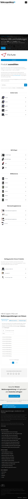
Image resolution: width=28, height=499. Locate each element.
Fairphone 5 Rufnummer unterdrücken (8, 457)
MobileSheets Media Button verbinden (8, 458)
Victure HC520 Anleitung (7, 355)
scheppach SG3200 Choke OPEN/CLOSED (8, 463)
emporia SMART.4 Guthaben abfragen (8, 460)
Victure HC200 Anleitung (7, 347)
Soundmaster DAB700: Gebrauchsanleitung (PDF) (10, 436)
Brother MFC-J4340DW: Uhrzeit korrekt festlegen (10, 431)
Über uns (3, 473)
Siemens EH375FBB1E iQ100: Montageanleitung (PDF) (10, 443)
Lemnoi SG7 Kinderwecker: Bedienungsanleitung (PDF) (10, 442)
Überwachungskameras (14, 206)
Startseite (2, 36)
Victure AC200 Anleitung (7, 337)
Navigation (14, 60)
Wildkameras (14, 174)
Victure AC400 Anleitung (7, 339)
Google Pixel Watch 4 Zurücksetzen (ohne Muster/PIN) (10, 462)
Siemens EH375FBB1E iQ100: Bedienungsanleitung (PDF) (11, 445)
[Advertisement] (14, 20)
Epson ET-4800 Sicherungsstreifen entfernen (9, 467)
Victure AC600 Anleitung (7, 341)
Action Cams (14, 93)
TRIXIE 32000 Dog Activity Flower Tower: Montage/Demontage (12, 433)
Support (3, 48)
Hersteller (7, 36)
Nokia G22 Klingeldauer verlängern (7, 453)
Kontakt (3, 477)
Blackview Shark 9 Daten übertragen (8, 455)
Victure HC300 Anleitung (7, 349)
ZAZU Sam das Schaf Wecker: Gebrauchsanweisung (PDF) (11, 438)
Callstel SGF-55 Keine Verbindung (7, 465)
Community (9, 48)
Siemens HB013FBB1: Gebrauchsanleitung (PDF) (10, 435)
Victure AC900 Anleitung (7, 345)
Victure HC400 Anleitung (7, 351)
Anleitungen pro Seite (8, 331)
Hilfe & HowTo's (13, 320)
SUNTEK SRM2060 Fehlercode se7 (7, 451)
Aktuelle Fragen (22, 320)
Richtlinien (3, 475)
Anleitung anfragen (14, 396)
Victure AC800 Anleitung (7, 343)
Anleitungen (5, 320)
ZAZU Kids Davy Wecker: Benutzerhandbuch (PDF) (10, 440)
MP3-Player (14, 150)
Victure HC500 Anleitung (7, 353)
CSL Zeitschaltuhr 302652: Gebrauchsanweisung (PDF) (10, 447)
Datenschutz (20, 497)
